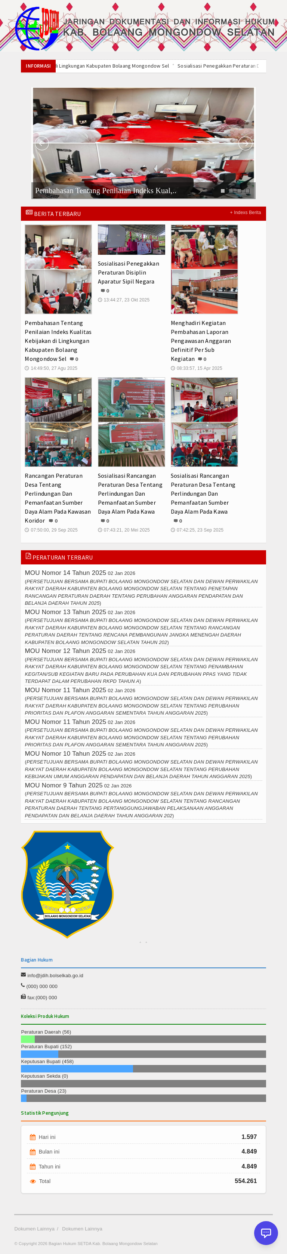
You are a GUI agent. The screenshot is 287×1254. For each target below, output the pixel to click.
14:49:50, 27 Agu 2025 (51, 368)
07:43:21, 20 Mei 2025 (124, 530)
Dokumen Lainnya (34, 1229)
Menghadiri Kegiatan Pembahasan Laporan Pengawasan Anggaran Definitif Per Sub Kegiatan (201, 340)
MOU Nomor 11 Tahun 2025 (65, 690)
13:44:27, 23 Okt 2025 (124, 300)
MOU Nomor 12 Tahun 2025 (65, 650)
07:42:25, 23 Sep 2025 (197, 530)
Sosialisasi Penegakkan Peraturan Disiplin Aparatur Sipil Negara (128, 272)
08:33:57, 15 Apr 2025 (196, 368)
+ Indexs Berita (245, 212)
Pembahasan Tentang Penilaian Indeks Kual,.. (105, 190)
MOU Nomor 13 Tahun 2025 (65, 612)
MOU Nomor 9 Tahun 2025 (63, 785)
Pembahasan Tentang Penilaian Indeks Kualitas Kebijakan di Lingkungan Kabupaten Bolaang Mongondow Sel (58, 340)
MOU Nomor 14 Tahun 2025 (65, 572)
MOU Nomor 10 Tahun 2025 (65, 753)
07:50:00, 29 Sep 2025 (51, 530)
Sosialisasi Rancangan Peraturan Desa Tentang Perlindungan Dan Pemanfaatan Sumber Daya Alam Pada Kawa (130, 493)
